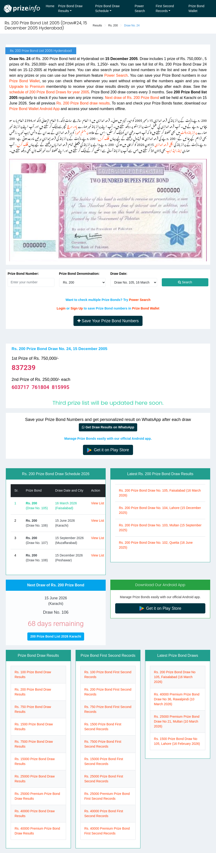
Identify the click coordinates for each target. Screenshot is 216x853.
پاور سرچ (72, 126)
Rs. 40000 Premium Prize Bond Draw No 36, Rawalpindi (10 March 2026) (176, 699)
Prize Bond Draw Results (70, 8)
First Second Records (165, 8)
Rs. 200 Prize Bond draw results (83, 103)
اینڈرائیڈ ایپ (174, 150)
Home (50, 6)
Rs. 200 (113, 25)
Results (97, 25)
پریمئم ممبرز (81, 132)
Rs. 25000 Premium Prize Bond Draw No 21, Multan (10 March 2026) (176, 721)
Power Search (140, 8)
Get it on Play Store (108, 450)
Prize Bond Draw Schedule (107, 8)
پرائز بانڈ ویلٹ (189, 132)
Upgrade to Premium (27, 86)
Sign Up (76, 308)
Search (185, 282)
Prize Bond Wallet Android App (34, 109)
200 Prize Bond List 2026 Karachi (55, 636)
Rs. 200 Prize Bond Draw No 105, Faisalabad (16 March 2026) (174, 677)
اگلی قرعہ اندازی (164, 144)
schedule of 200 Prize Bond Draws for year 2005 (49, 92)
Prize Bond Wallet (196, 8)
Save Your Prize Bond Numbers (108, 321)
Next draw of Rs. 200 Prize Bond (132, 98)
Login (61, 308)
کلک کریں (103, 138)
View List (97, 503)
